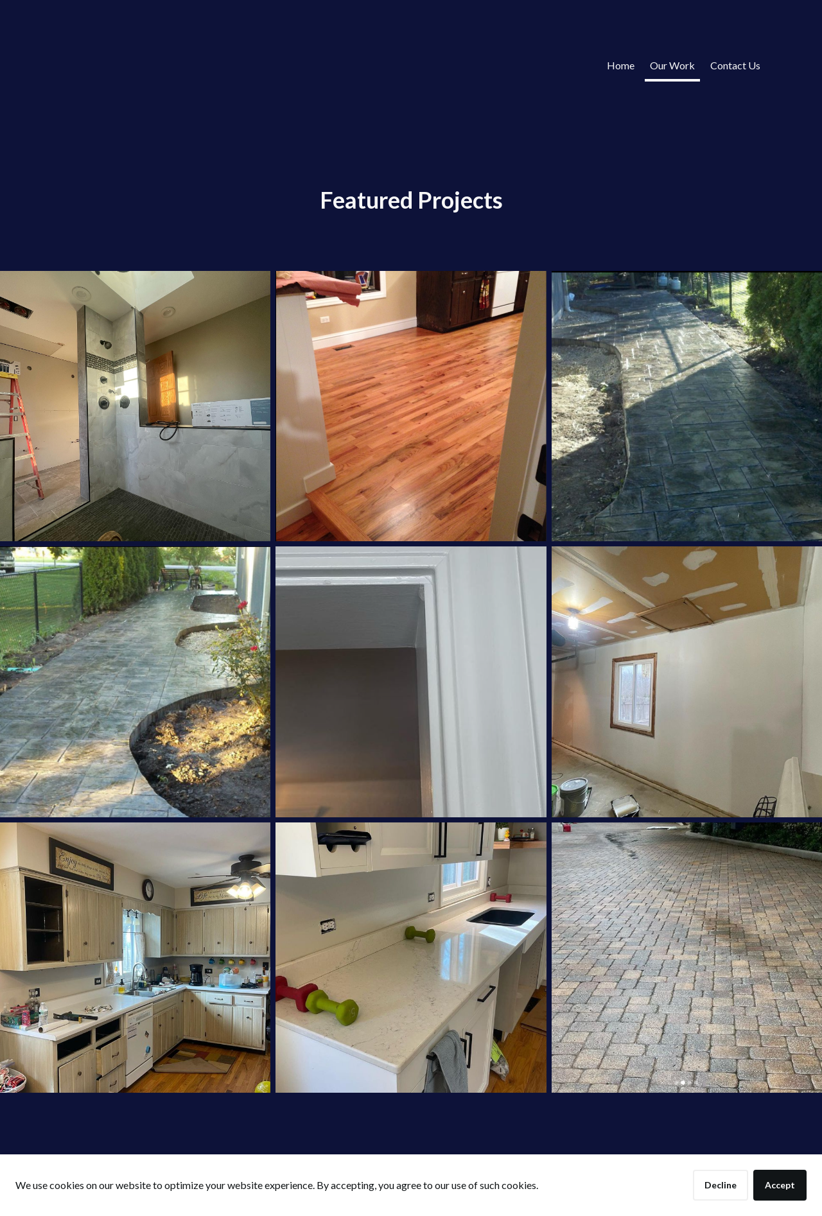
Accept (780, 1184)
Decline (720, 1184)
